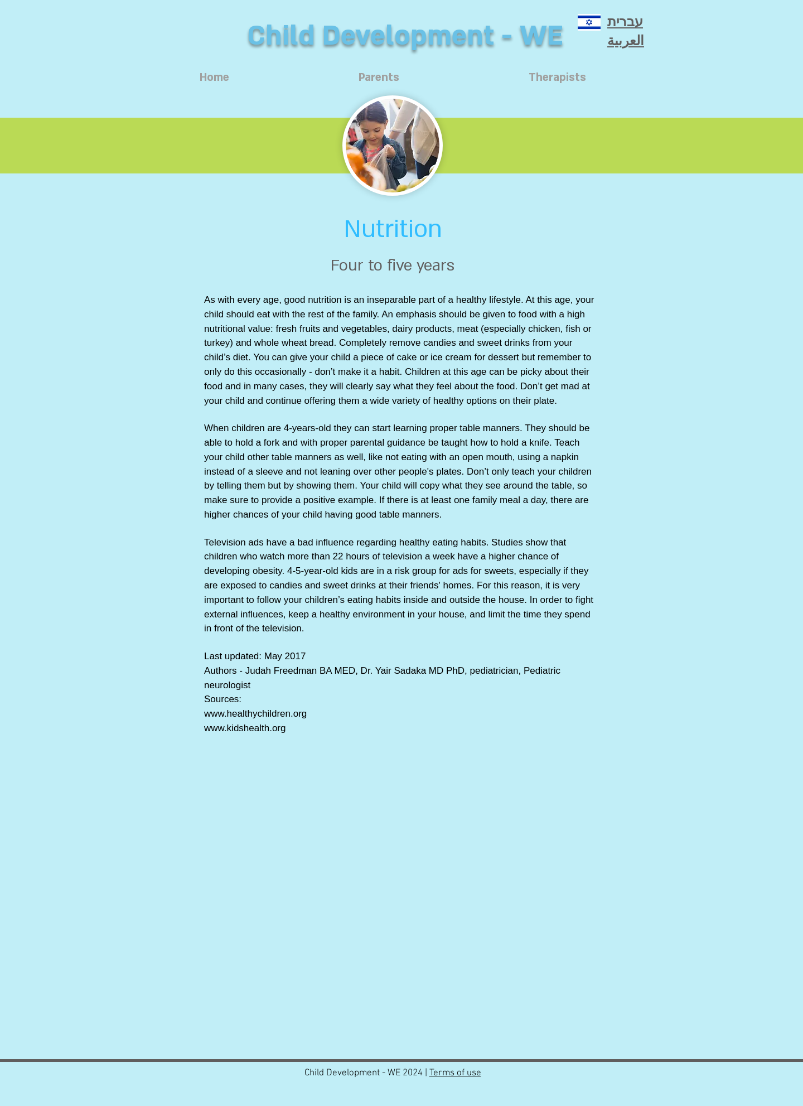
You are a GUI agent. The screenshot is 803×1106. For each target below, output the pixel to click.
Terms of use (455, 1073)
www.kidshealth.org (245, 728)
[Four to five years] (392, 265)
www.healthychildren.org (255, 713)
